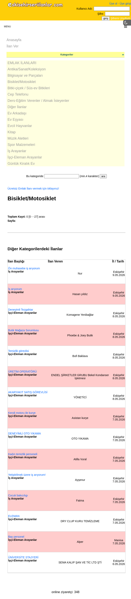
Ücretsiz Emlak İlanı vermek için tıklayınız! (33, 188)
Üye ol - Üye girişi (120, 3)
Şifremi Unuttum (120, 18)
